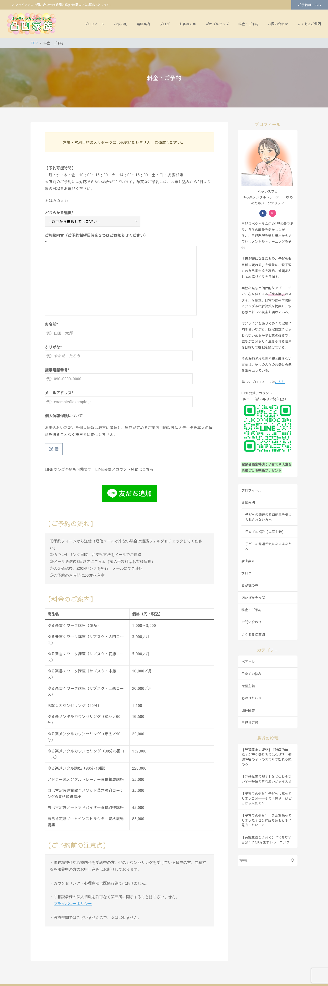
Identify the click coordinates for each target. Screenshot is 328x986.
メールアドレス (58, 392)
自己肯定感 (249, 722)
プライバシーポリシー (73, 890)
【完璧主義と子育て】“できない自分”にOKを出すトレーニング (266, 839)
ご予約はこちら (309, 4)
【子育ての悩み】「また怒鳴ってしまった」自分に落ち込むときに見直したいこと (266, 820)
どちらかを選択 (58, 212)
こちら (280, 381)
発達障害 (248, 710)
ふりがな (52, 347)
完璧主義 (248, 685)
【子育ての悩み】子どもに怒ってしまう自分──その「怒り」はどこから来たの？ (266, 798)
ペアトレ (248, 661)
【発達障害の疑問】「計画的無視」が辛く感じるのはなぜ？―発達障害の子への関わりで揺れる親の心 (266, 757)
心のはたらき (251, 698)
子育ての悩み (251, 673)
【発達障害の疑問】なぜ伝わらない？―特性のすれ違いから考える (266, 778)
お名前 (50, 324)
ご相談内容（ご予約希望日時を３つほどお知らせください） (96, 235)
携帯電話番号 (56, 369)
